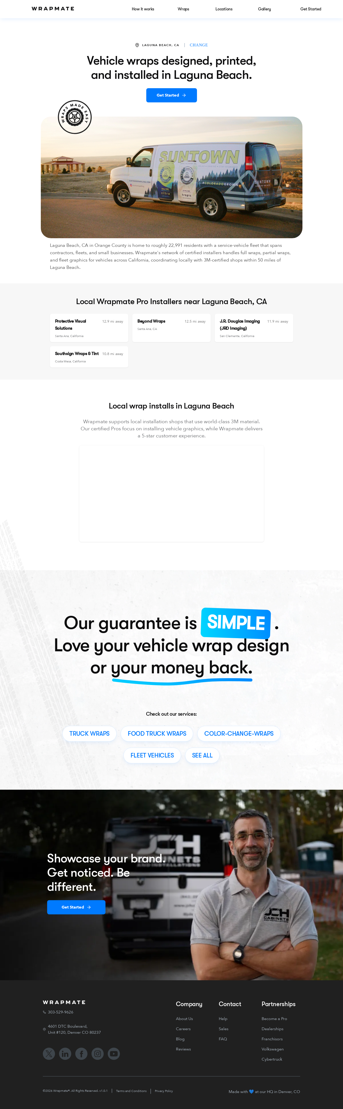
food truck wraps (157, 733)
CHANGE (199, 45)
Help (223, 1019)
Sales (223, 1029)
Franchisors (272, 1039)
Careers (183, 1029)
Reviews (183, 1049)
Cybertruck (272, 1059)
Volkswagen (273, 1049)
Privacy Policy (164, 1091)
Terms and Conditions (131, 1091)
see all (202, 755)
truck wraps (89, 733)
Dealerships (272, 1029)
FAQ (223, 1039)
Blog (180, 1039)
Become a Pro (274, 1019)
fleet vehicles (152, 755)
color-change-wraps (239, 733)
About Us (184, 1019)
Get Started (168, 95)
